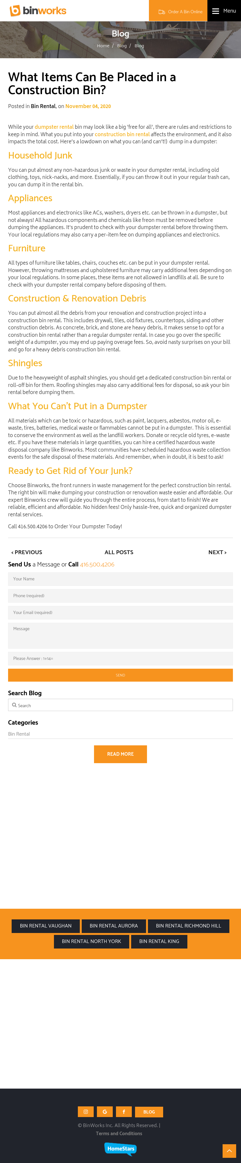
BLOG (149, 1112)
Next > (217, 552)
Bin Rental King (159, 941)
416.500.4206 (97, 564)
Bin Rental (43, 107)
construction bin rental (122, 135)
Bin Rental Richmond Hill (188, 926)
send (120, 675)
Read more (120, 754)
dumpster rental (54, 128)
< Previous (26, 552)
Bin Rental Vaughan (45, 926)
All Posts (119, 552)
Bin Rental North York (91, 941)
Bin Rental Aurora (114, 926)
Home (103, 46)
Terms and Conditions (119, 1133)
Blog (122, 46)
